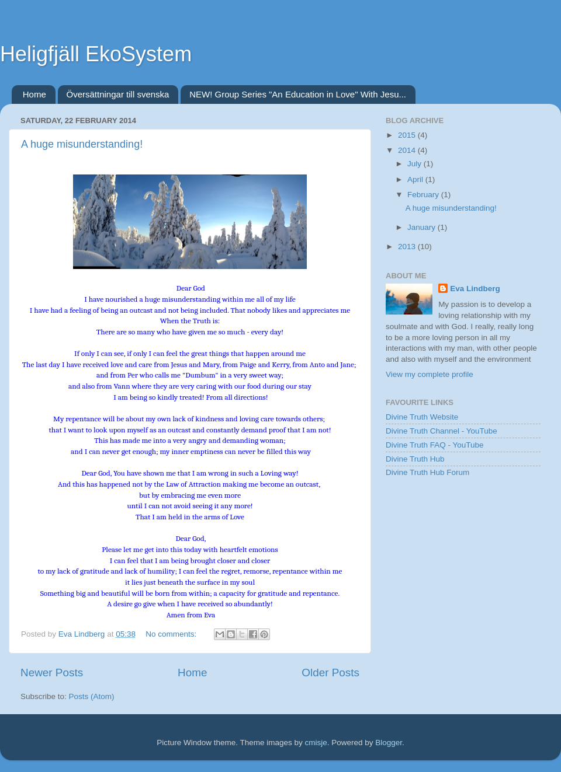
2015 (408, 135)
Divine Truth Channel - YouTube (441, 431)
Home (34, 94)
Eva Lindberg (475, 288)
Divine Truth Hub (415, 459)
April (416, 179)
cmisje (315, 742)
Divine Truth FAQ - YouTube (435, 445)
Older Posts (330, 672)
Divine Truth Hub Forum (427, 472)
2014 (408, 150)
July (415, 163)
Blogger (388, 742)
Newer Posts (51, 672)
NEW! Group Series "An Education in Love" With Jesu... (297, 94)
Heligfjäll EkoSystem (96, 54)
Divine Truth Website (422, 417)
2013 (408, 246)
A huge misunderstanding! (82, 144)
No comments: (172, 634)
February (424, 194)
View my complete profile (429, 374)
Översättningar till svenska (118, 94)
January (422, 227)
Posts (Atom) (92, 696)
